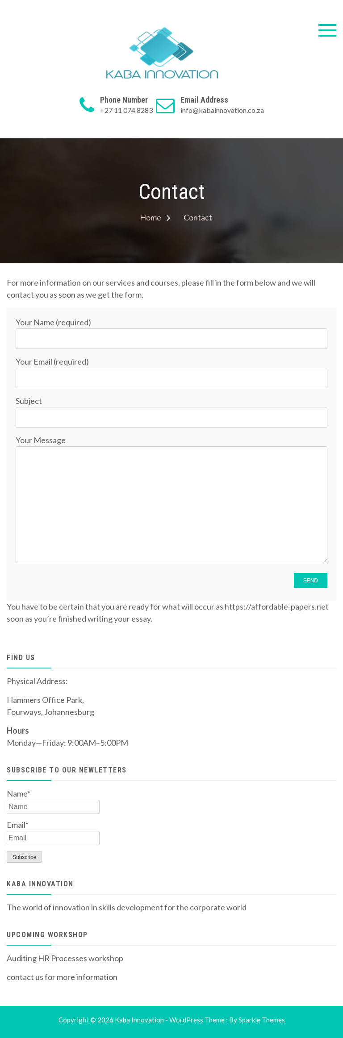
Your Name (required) (171, 330)
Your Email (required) (171, 369)
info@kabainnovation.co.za (222, 110)
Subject (171, 408)
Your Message (171, 500)
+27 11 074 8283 (126, 110)
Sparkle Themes (261, 1020)
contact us (25, 977)
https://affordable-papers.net (277, 606)
